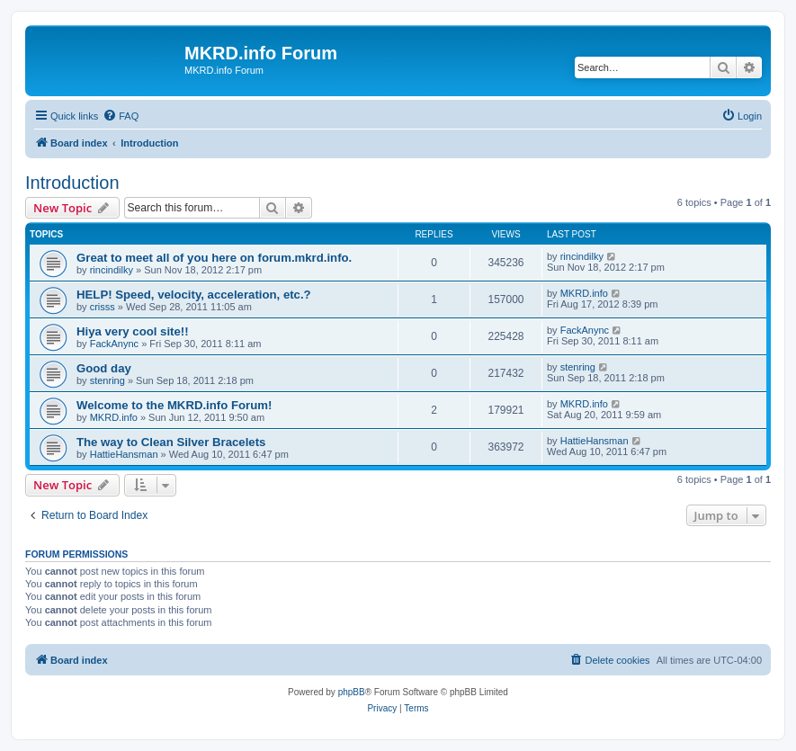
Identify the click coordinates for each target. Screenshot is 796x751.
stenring (107, 380)
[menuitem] (121, 116)
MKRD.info (584, 293)
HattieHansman (124, 454)
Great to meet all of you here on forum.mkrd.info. (214, 257)
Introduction (72, 182)
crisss (102, 306)
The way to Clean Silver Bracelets (170, 442)
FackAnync (114, 343)
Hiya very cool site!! (132, 331)
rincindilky (111, 269)
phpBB (351, 692)
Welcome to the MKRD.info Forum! (174, 405)
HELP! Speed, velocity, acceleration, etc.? (193, 294)
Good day (103, 368)
